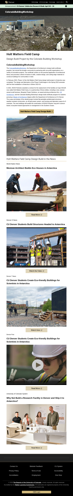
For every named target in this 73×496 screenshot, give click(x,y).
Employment (36, 475)
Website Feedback (36, 466)
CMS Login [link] (36, 492)
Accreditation (13, 475)
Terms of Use (36, 471)
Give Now (58, 475)
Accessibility (58, 471)
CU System (58, 466)
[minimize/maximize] (66, 6)
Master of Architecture (20, 97)
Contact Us (14, 466)
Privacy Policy (14, 471)
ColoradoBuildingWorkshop (17, 68)
